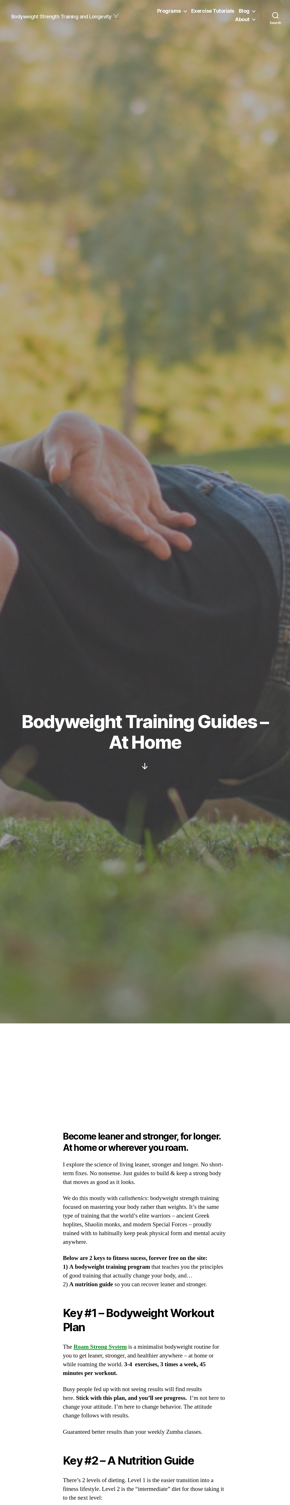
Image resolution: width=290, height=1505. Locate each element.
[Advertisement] (145, 1065)
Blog (244, 11)
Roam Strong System (100, 1347)
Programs (169, 11)
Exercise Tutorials (212, 11)
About (242, 19)
